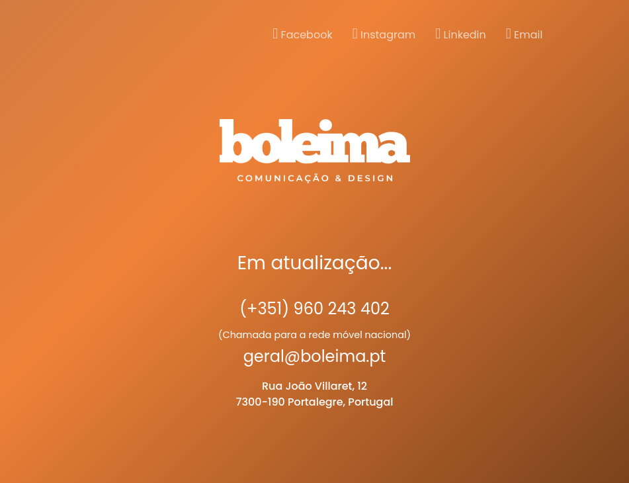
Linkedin (460, 34)
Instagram (384, 34)
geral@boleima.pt (314, 356)
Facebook (302, 34)
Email (524, 34)
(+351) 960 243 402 (314, 309)
